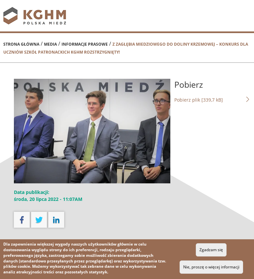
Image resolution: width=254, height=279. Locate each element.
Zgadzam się (211, 250)
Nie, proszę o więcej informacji (211, 267)
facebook (21, 219)
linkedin (56, 219)
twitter (39, 219)
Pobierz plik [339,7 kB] (212, 99)
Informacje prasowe (85, 44)
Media (50, 44)
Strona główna (21, 44)
